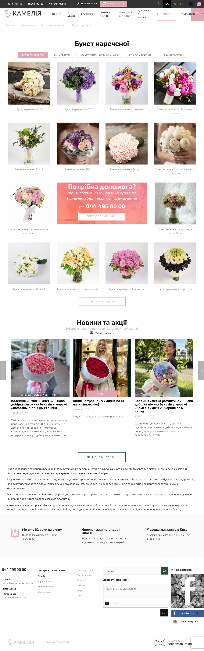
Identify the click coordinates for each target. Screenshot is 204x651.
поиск (164, 571)
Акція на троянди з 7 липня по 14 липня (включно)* (98, 402)
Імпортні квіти (107, 14)
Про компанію (14, 3)
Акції (79, 590)
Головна (9, 25)
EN (181, 3)
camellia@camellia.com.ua (18, 583)
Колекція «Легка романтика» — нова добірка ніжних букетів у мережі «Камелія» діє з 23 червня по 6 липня (164, 406)
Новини (81, 585)
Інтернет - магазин (52, 570)
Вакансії (188, 14)
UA (167, 3)
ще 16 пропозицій (102, 301)
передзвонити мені (102, 216)
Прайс (56, 14)
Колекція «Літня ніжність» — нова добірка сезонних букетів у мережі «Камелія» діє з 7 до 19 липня (39, 404)
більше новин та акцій (102, 457)
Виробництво (35, 3)
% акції (71, 14)
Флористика (166, 14)
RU (174, 3)
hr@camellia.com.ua (14, 597)
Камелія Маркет (58, 3)
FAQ (79, 595)
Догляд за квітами (144, 14)
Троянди (87, 14)
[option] (40, 389)
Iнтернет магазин (113, 4)
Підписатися (103, 333)
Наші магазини (87, 3)
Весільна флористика (53, 25)
